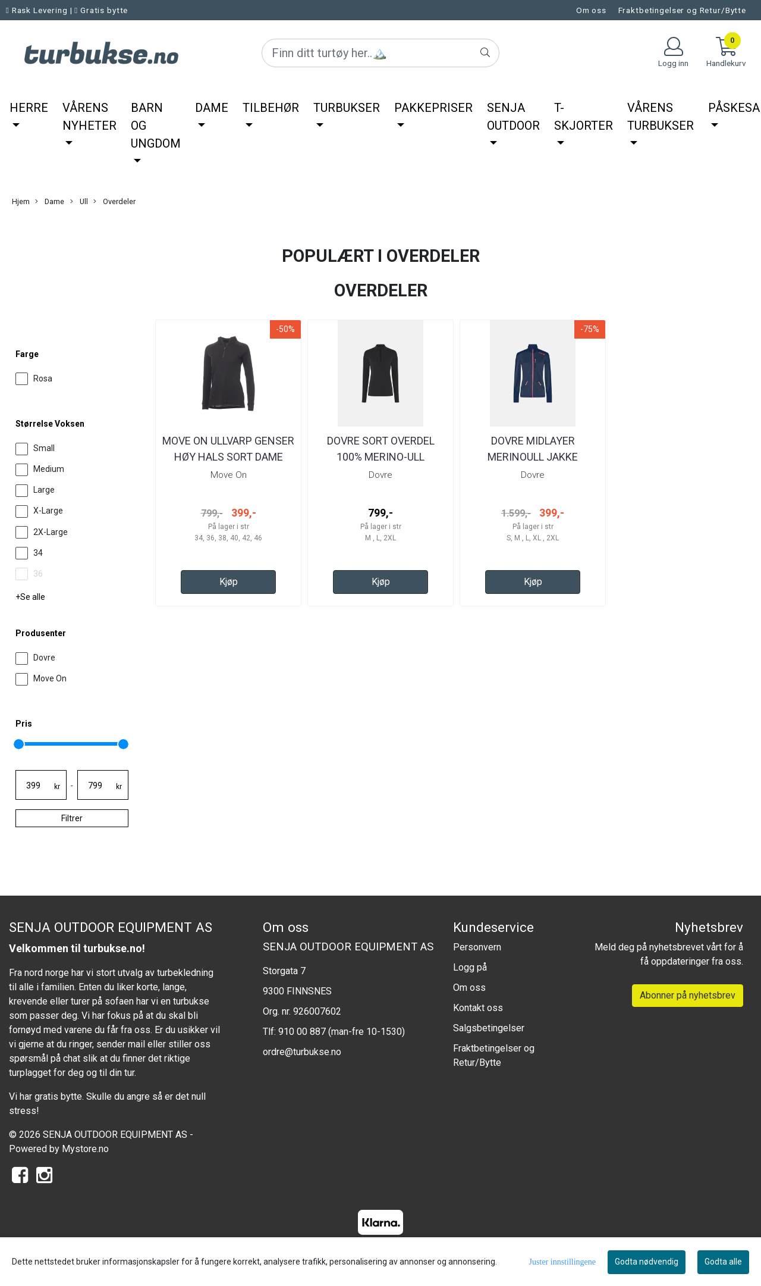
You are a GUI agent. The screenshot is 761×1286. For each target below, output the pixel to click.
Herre (29, 108)
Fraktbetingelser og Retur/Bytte (682, 10)
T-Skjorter (583, 117)
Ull (79, 201)
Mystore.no (85, 1148)
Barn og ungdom (156, 126)
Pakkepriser (433, 108)
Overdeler (114, 201)
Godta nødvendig (646, 1261)
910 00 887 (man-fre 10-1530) (341, 1031)
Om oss (591, 10)
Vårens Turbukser (660, 117)
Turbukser (346, 108)
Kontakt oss (478, 1007)
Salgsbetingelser (488, 1028)
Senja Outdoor (513, 117)
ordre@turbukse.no (302, 1051)
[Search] (380, 53)
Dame (211, 108)
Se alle (32, 597)
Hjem (21, 201)
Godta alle (723, 1261)
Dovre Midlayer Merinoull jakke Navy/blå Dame (533, 456)
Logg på (470, 967)
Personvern (477, 947)
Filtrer (72, 818)
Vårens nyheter (89, 117)
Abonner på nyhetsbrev (687, 995)
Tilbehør (271, 108)
